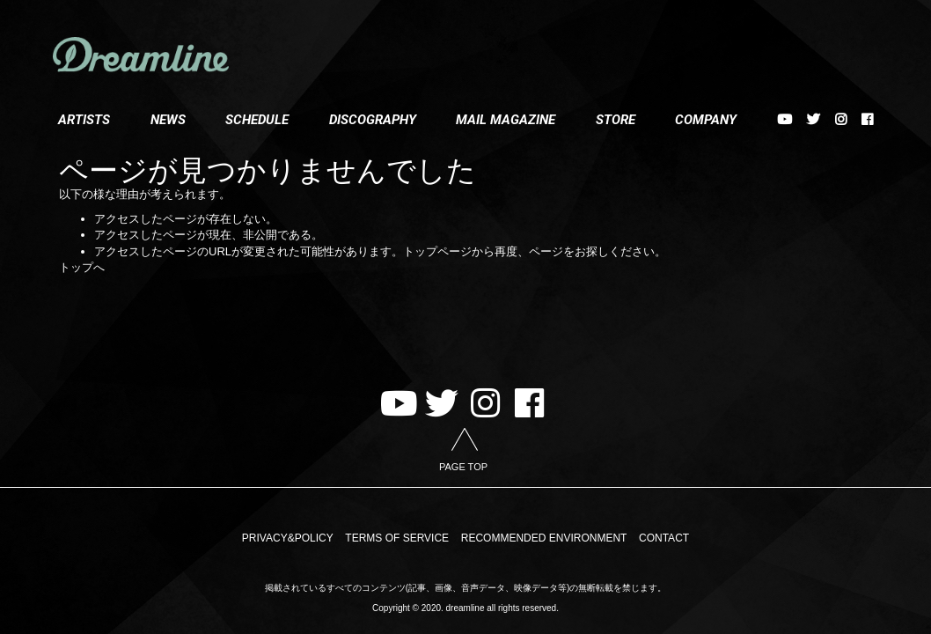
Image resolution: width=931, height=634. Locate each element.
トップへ (82, 267)
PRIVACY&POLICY (288, 538)
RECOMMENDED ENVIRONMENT (544, 538)
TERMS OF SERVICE (397, 538)
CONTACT (664, 538)
